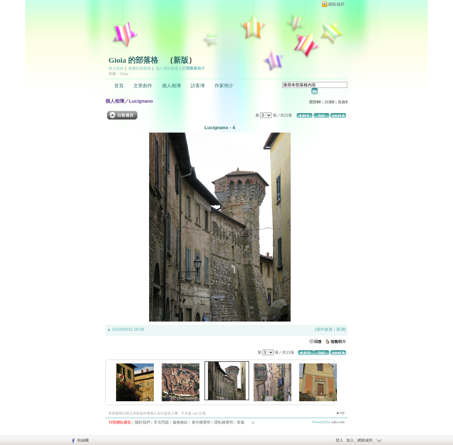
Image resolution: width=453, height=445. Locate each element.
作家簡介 (224, 85)
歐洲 (341, 329)
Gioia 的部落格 (133, 60)
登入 (339, 440)
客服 (240, 422)
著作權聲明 (201, 422)
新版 (180, 60)
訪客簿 (198, 85)
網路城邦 (336, 4)
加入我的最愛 (167, 68)
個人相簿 (171, 85)
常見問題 (161, 422)
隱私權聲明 (223, 422)
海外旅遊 (324, 329)
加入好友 (116, 68)
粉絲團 (83, 440)
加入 (350, 440)
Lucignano (141, 101)
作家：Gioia (118, 73)
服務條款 (180, 422)
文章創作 (142, 85)
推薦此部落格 (139, 68)
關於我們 (142, 422)
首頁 (119, 85)
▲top (340, 412)
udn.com (337, 422)
